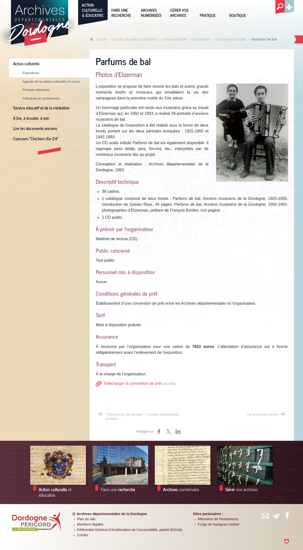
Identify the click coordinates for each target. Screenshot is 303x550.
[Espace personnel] (289, 6)
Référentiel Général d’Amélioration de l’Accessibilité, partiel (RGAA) (129, 530)
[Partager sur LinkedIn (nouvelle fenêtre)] (178, 431)
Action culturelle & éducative (135, 39)
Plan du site (86, 519)
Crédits (82, 535)
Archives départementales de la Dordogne (112, 514)
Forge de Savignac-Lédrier (218, 524)
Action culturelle (174, 39)
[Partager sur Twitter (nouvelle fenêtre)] (168, 431)
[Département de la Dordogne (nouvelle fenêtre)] (36, 521)
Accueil (102, 39)
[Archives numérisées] (152, 9)
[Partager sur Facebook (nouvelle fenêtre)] (159, 431)
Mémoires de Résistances (218, 519)
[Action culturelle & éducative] (93, 9)
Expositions (202, 39)
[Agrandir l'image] (252, 132)
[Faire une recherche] (122, 9)
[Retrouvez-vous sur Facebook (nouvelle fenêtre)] (287, 515)
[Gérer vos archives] (181, 9)
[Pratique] (211, 9)
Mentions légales (90, 524)
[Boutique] (240, 9)
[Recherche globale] (280, 7)
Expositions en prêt (231, 39)
